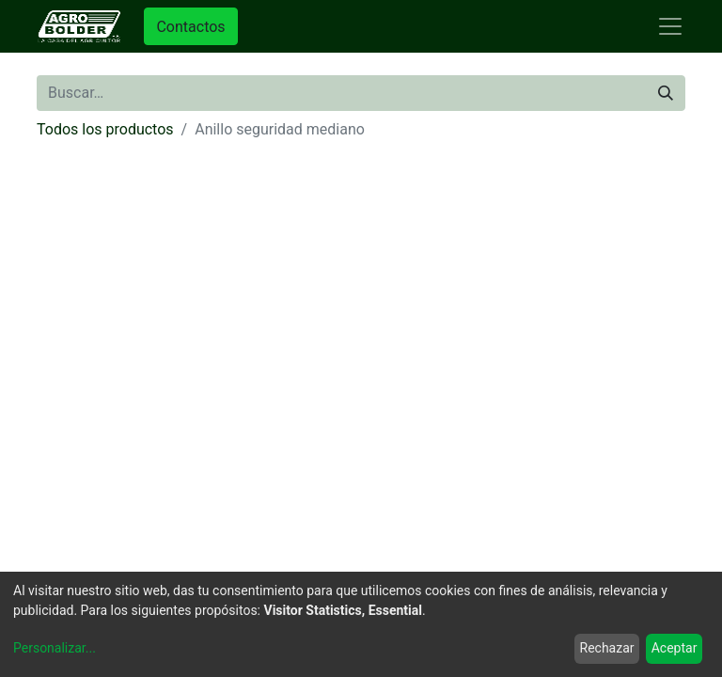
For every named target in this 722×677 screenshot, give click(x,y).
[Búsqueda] (665, 93)
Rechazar (607, 647)
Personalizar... (54, 647)
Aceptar (674, 647)
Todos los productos (105, 129)
